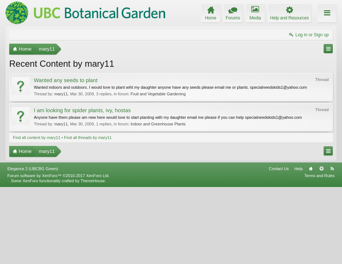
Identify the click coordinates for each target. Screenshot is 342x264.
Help (298, 245)
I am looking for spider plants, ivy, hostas (82, 110)
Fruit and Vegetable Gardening (158, 94)
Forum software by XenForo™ (58, 252)
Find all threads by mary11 (88, 137)
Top (321, 245)
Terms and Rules (319, 252)
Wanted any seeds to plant (65, 80)
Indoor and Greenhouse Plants (158, 124)
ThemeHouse (93, 257)
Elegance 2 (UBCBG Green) (32, 245)
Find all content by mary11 (36, 137)
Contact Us (279, 245)
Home (310, 245)
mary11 (61, 94)
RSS (332, 245)
